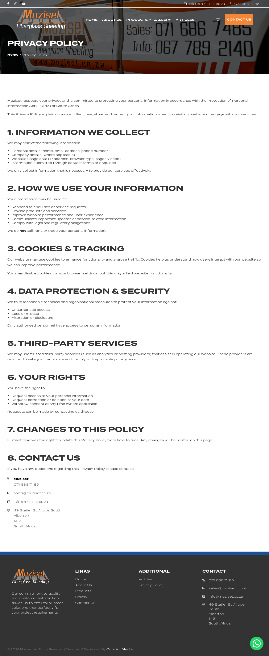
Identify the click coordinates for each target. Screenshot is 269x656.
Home (92, 20)
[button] (258, 648)
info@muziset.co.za (31, 502)
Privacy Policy (151, 585)
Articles (185, 20)
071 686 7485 (247, 4)
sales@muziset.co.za (206, 4)
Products (137, 20)
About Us (112, 20)
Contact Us (239, 19)
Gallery (162, 20)
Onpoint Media (119, 649)
